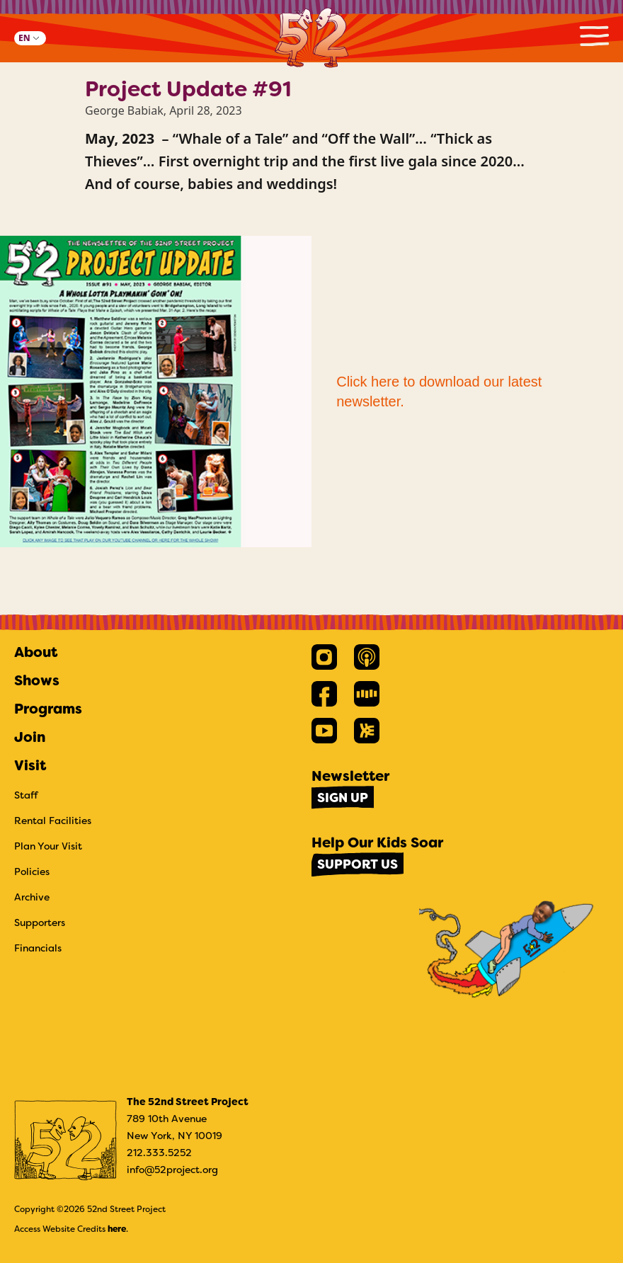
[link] (324, 657)
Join (29, 737)
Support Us (357, 864)
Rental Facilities (52, 820)
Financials (38, 948)
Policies (32, 871)
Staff (26, 795)
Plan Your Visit (48, 846)
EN (24, 38)
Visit (30, 765)
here (117, 1229)
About (35, 652)
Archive (32, 897)
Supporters (39, 922)
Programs (48, 708)
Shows (36, 680)
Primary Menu (594, 35)
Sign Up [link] (342, 797)
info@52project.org (172, 1169)
